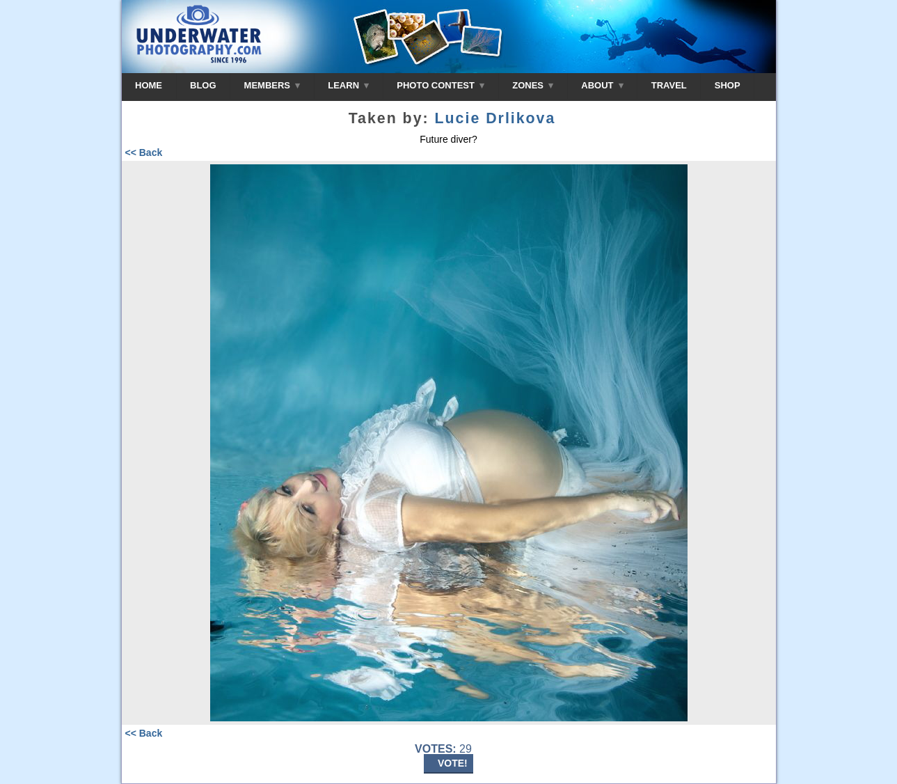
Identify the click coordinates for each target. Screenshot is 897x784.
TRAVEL (669, 85)
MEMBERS (272, 85)
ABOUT (602, 85)
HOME (148, 85)
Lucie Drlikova (495, 118)
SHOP (727, 85)
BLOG (203, 85)
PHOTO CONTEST (440, 85)
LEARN (348, 85)
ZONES (532, 85)
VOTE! (453, 763)
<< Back (144, 152)
